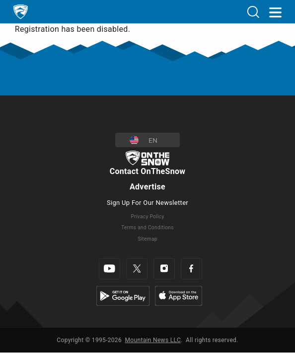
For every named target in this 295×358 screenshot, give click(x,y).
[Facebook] (191, 268)
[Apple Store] (178, 295)
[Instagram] (164, 268)
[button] (147, 140)
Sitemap (147, 239)
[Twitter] (137, 268)
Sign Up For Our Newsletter (147, 202)
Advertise (147, 186)
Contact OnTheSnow (148, 171)
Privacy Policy (147, 216)
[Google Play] (122, 295)
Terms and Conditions (147, 227)
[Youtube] (109, 268)
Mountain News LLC (153, 340)
